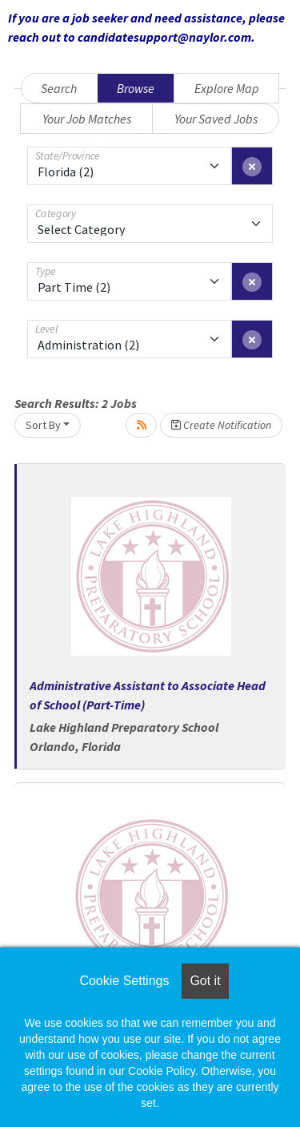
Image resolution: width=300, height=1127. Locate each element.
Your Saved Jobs (216, 119)
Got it (205, 981)
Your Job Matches (86, 119)
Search (59, 88)
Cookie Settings (124, 981)
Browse (135, 88)
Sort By (43, 425)
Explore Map (226, 88)
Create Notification (221, 425)
